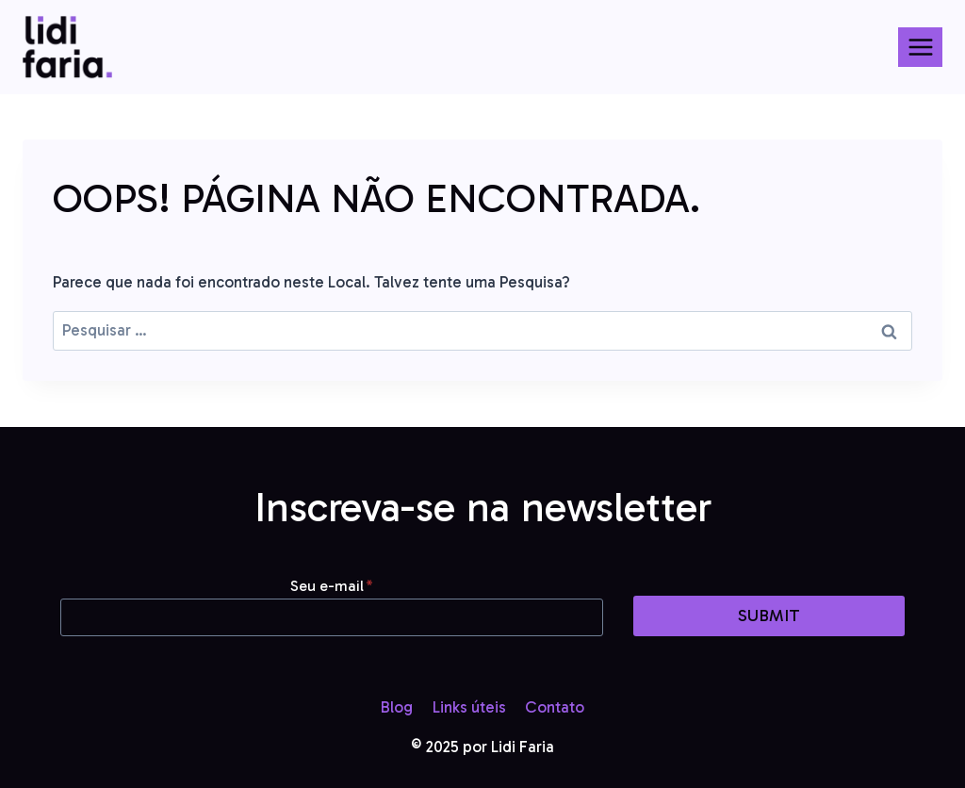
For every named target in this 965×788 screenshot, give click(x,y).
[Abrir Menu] (920, 46)
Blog (397, 707)
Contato (554, 707)
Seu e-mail (331, 586)
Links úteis (469, 707)
